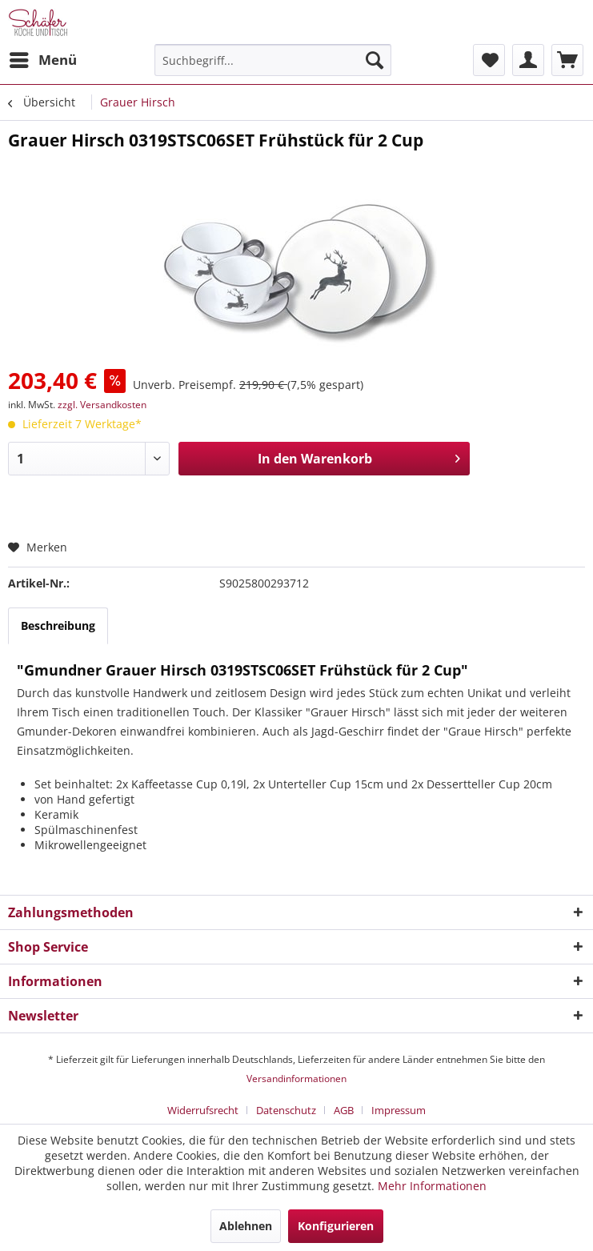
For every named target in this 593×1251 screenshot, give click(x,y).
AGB (344, 1110)
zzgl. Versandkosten (102, 404)
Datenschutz (286, 1110)
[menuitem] (42, 60)
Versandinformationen (296, 1078)
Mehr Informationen (432, 1185)
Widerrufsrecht (202, 1110)
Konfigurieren (336, 1225)
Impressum (398, 1110)
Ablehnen (245, 1225)
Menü (43, 58)
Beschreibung (58, 625)
